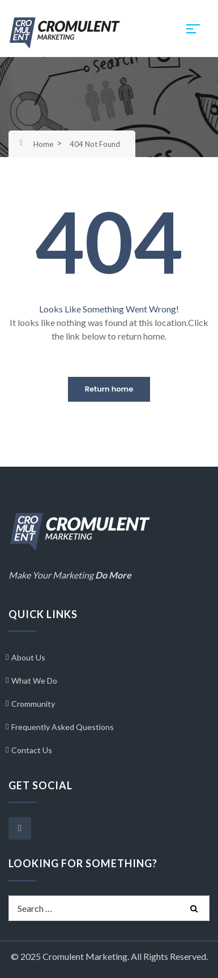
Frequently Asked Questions (62, 727)
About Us (28, 657)
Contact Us (31, 750)
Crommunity (33, 703)
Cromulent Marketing (84, 956)
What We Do (34, 680)
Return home (109, 389)
